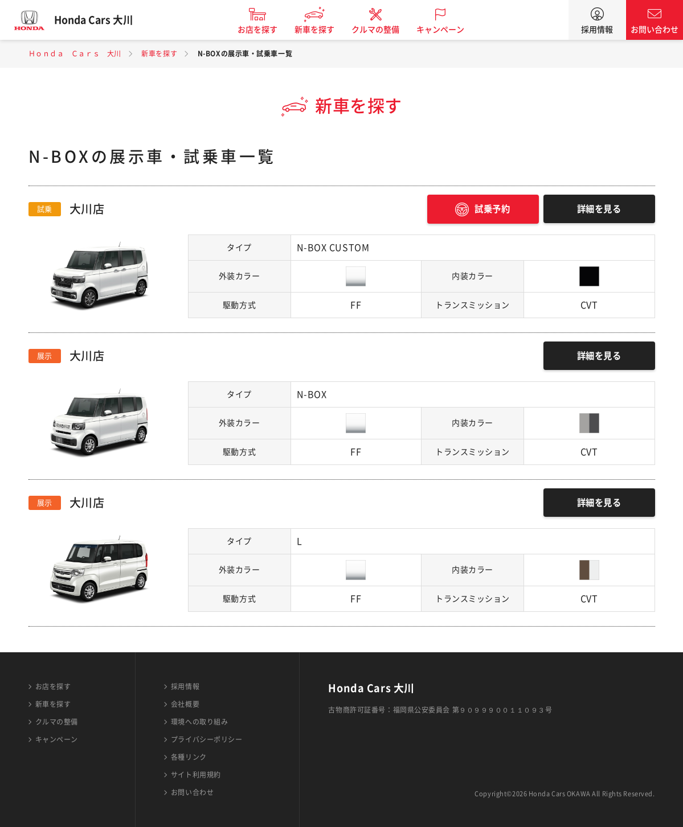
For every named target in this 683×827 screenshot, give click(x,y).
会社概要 (185, 704)
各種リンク (189, 757)
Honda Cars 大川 (99, 20)
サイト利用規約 (196, 774)
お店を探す (263, 30)
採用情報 (597, 30)
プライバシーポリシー (207, 739)
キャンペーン (446, 30)
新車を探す (320, 30)
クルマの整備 (381, 30)
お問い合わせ (654, 30)
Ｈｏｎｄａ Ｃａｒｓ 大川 (74, 53)
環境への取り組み (199, 721)
